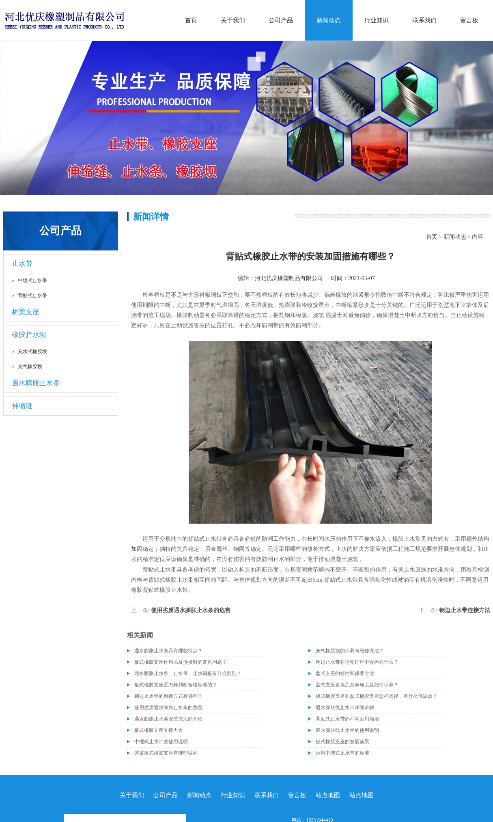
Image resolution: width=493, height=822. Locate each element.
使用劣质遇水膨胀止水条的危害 (190, 610)
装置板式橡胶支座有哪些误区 (166, 753)
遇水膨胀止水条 (36, 383)
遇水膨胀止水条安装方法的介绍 (168, 719)
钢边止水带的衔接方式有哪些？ (168, 696)
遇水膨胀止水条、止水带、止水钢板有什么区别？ (187, 673)
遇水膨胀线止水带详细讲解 (345, 707)
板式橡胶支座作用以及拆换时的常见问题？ (180, 662)
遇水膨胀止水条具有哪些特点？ (168, 651)
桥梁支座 (25, 312)
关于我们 (233, 20)
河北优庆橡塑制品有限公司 (289, 278)
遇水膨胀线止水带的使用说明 (347, 730)
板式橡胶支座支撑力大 (158, 730)
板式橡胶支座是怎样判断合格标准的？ (175, 685)
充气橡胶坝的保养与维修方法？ (350, 651)
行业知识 (376, 20)
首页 (191, 20)
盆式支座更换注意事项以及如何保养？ (357, 685)
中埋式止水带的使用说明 (161, 741)
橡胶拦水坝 (29, 335)
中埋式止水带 (32, 280)
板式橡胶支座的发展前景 (342, 741)
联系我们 (424, 20)
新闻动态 (328, 20)
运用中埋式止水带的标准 (342, 753)
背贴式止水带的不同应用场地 (347, 719)
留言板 (469, 20)
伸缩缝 (22, 406)
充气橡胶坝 (30, 366)
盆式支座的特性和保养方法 (345, 673)
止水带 (22, 264)
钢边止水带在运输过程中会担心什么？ (357, 662)
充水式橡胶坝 (32, 351)
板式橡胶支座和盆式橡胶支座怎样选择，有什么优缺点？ (376, 696)
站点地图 (328, 795)
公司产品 (281, 20)
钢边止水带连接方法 (464, 610)
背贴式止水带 (32, 295)
